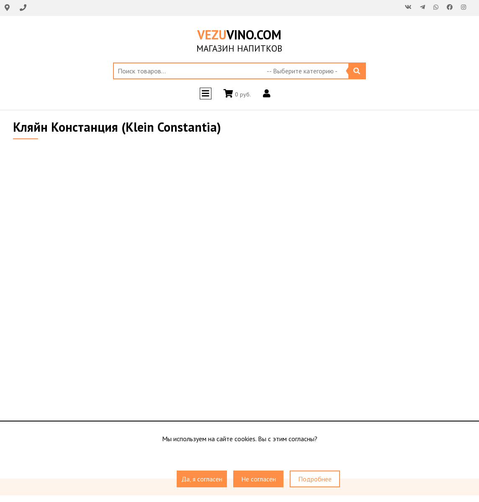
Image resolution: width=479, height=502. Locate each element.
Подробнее (315, 479)
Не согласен (258, 479)
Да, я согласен (201, 479)
